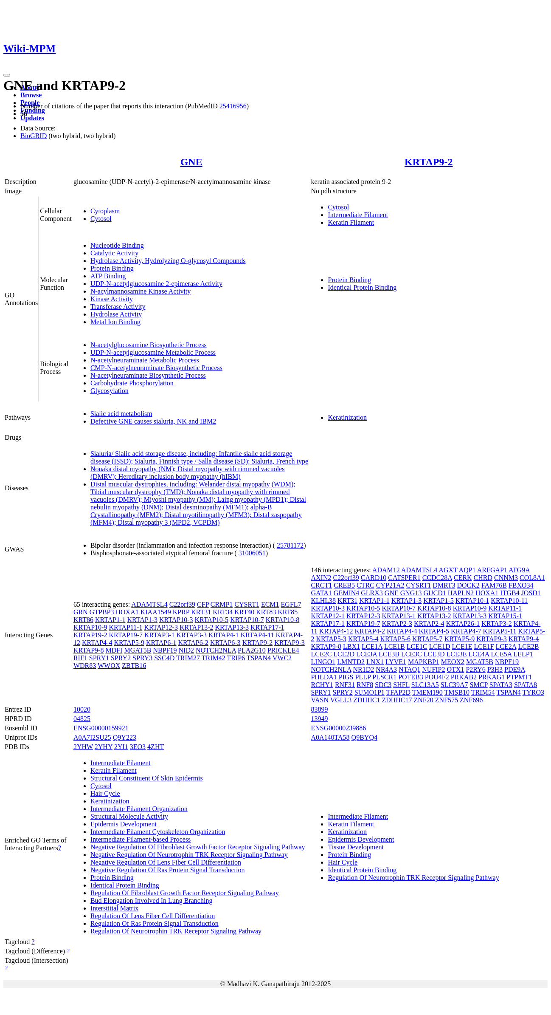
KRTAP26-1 (463, 623)
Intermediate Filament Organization (139, 808)
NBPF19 (165, 650)
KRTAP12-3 (161, 627)
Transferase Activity (118, 306)
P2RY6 (475, 669)
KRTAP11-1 (125, 627)
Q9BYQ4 (364, 737)
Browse (31, 95)
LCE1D (439, 646)
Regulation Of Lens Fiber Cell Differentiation (152, 915)
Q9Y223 (124, 737)
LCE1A (372, 646)
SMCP (479, 684)
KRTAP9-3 (289, 642)
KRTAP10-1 (472, 600)
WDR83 (84, 665)
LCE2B (528, 646)
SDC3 (383, 684)
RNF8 (365, 684)
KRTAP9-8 (88, 650)
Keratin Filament (351, 222)
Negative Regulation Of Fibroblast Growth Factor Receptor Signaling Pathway (197, 847)
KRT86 (83, 619)
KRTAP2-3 (397, 623)
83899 (319, 709)
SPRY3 (142, 658)
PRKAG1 (491, 677)
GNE (191, 161)
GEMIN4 (346, 593)
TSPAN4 (259, 658)
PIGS (346, 677)
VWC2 (282, 658)
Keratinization (347, 417)
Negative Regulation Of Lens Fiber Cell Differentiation (165, 862)
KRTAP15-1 (505, 615)
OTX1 (455, 669)
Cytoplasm (105, 211)
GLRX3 (372, 593)
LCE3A (366, 654)
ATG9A (519, 570)
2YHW (83, 746)
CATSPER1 (404, 577)
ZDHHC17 (397, 700)
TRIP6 (236, 658)
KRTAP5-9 (129, 642)
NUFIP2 (433, 669)
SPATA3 (500, 684)
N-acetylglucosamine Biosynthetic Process (148, 344)
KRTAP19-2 (90, 635)
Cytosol (101, 218)
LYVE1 (395, 661)
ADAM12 (386, 570)
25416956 (233, 106)
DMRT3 (444, 585)
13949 (319, 718)
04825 (81, 718)
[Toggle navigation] (6, 75)
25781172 (290, 545)
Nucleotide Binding (117, 245)
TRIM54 (483, 692)
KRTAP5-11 (500, 631)
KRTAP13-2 (197, 627)
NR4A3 (386, 669)
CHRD (483, 577)
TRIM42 (213, 658)
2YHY (103, 746)
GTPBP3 (102, 612)
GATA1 (321, 593)
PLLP (363, 677)
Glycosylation (109, 390)
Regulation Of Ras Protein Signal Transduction (154, 923)
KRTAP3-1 (159, 635)
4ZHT (155, 746)
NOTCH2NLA (216, 650)
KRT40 (244, 612)
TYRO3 (533, 692)
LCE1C (417, 646)
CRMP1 (222, 604)
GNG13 (411, 593)
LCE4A (479, 654)
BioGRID (33, 135)
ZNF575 (446, 700)
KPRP (181, 612)
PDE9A (514, 669)
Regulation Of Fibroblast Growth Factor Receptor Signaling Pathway (184, 892)
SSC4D (164, 658)
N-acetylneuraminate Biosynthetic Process (148, 375)
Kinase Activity (111, 299)
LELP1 (523, 654)
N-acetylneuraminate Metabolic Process (144, 360)
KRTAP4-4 (97, 642)
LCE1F (484, 646)
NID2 (186, 650)
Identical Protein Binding (362, 287)
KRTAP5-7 (427, 638)
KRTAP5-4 (363, 638)
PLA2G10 (252, 650)
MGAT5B (137, 650)
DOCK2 (468, 585)
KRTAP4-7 (466, 631)
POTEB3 (410, 677)
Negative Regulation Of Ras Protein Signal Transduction (167, 870)
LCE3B (389, 654)
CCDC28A (437, 577)
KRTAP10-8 (283, 619)
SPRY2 (121, 658)
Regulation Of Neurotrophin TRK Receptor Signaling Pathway (175, 931)
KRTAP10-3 (176, 619)
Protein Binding (112, 268)
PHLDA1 (324, 677)
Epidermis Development (123, 824)
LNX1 (375, 661)
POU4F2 (437, 677)
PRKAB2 (464, 677)
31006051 (252, 553)
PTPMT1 (519, 677)
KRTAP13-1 (399, 615)
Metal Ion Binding (115, 321)
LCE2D (343, 654)
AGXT (448, 570)
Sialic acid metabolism (121, 413)
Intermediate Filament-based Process (140, 839)
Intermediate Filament (358, 214)
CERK (463, 577)
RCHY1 (322, 684)
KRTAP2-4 (429, 623)
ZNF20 (423, 700)
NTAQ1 (409, 669)
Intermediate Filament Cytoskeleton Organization (157, 831)
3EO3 (138, 746)
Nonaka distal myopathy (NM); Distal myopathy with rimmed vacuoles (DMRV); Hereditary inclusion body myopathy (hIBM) (187, 472)
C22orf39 (182, 604)
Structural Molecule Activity (129, 816)
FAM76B (494, 585)
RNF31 (345, 684)
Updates (32, 118)
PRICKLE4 (283, 650)
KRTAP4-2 (369, 631)
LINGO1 (323, 661)
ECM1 (270, 604)
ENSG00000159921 (101, 728)
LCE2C (321, 654)
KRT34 (223, 612)
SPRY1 (99, 658)
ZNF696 (471, 700)
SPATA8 (525, 684)
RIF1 (80, 658)
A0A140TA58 (330, 737)
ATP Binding (108, 276)
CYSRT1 (246, 604)
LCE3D (434, 654)
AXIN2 (321, 577)
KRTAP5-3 (331, 638)
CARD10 (373, 577)
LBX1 (351, 646)
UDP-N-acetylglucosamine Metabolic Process (153, 352)
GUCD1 (434, 593)
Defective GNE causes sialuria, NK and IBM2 (153, 421)
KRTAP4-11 (257, 635)
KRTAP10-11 (509, 600)
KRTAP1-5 (438, 600)
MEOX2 (452, 661)
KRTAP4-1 (223, 635)
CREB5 (344, 585)
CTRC (365, 585)
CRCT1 (321, 585)
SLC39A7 (454, 684)
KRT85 (288, 612)
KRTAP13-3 (232, 627)
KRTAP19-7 (126, 635)
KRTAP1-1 (110, 619)
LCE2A (506, 646)
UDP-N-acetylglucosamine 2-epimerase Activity (156, 283)
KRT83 (266, 612)
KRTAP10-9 (90, 627)
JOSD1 (531, 593)
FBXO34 (521, 585)
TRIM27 (188, 658)
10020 (81, 709)
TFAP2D (398, 692)
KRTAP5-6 (395, 638)
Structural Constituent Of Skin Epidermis (146, 778)
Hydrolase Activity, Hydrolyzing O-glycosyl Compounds (168, 260)
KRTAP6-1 (161, 642)
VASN (320, 700)
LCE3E (457, 654)
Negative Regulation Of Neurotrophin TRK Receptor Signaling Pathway (189, 854)
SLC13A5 (425, 684)
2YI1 (121, 746)
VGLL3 (341, 700)
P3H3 (495, 669)
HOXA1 (126, 612)
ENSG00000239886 (338, 728)
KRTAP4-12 (336, 631)
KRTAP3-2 (496, 623)
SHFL (401, 684)
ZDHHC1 (366, 700)
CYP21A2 (390, 585)
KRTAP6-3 (225, 642)
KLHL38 (323, 600)
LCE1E (462, 646)
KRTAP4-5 (434, 631)
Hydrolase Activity (116, 314)
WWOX (109, 665)
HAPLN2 (461, 593)
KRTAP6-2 (193, 642)
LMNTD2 (351, 661)
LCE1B (394, 646)
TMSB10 (457, 692)
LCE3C (411, 654)
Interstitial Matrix (114, 908)
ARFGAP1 (492, 570)
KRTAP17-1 (267, 627)
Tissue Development (355, 847)
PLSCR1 (384, 677)
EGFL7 (291, 604)
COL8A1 (532, 577)
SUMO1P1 (369, 692)
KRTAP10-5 (212, 619)
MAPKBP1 (423, 661)
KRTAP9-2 (429, 161)
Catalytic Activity (114, 253)
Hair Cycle (105, 793)
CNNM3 (506, 577)
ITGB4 (509, 593)
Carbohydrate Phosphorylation (132, 383)
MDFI (113, 650)
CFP (203, 604)
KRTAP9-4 (524, 638)
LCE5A (501, 654)
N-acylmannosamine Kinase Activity (140, 291)
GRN (80, 612)
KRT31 (201, 612)
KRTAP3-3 (192, 635)
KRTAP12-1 (328, 615)
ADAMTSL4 (149, 604)
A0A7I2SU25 (92, 737)
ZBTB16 (134, 665)
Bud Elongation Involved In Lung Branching (151, 900)
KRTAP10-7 (247, 619)
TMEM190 (427, 692)
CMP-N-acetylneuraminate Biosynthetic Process (156, 367)
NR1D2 (363, 669)
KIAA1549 (156, 612)
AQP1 (467, 570)
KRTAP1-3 (142, 619)
